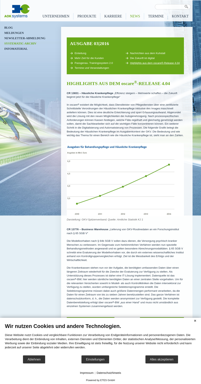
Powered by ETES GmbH (100, 380)
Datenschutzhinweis (109, 372)
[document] (100, 339)
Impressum (86, 372)
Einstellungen (95, 359)
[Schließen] (195, 321)
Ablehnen (34, 359)
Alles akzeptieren (162, 359)
